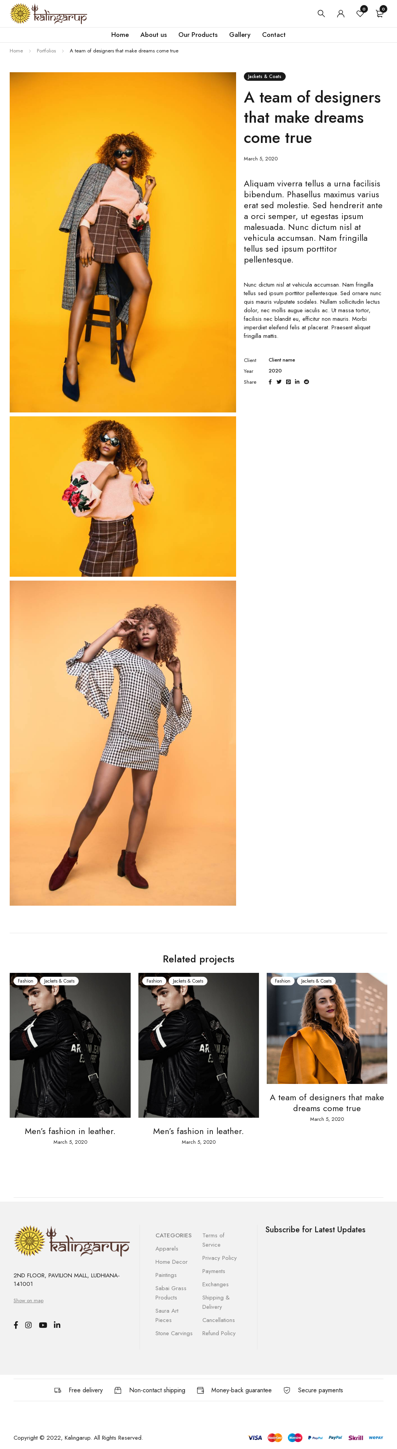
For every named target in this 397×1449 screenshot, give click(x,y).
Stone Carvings (174, 1333)
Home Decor (171, 1262)
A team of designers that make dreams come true (327, 1102)
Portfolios (46, 50)
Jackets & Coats (264, 76)
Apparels (166, 1248)
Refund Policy (219, 1333)
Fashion (25, 981)
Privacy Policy (219, 1258)
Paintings (166, 1275)
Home (16, 50)
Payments (213, 1271)
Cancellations (218, 1320)
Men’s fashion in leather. (70, 1131)
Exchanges (215, 1284)
